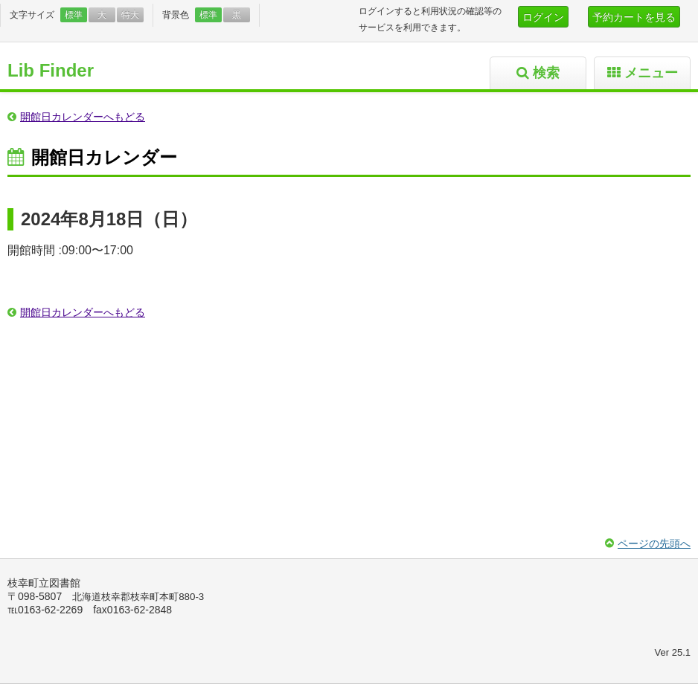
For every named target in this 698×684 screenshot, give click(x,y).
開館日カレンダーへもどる (82, 117)
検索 (546, 72)
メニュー (651, 72)
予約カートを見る (634, 17)
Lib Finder (50, 70)
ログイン (543, 17)
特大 (130, 15)
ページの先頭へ (654, 543)
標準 (74, 15)
